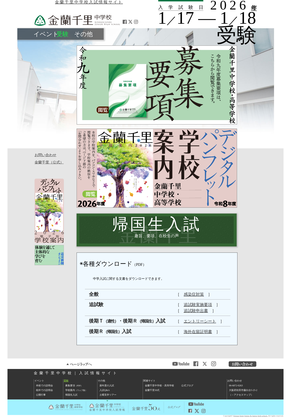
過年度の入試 (106, 385)
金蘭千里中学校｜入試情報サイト (76, 373)
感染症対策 (194, 294)
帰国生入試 (71, 394)
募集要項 (74, 385)
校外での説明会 (44, 390)
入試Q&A (104, 390)
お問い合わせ (45, 155)
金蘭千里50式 (152, 390)
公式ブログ (187, 385)
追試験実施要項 (198, 304)
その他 (83, 34)
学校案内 (76, 390)
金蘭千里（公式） (49, 162)
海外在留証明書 (198, 331)
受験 (62, 34)
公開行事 (41, 394)
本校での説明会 (44, 385)
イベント (46, 34)
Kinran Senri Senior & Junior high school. (250, 416)
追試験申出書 (196, 310)
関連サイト (149, 380)
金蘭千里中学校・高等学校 (159, 385)
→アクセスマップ (241, 394)
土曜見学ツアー (107, 394)
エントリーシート (200, 321)
